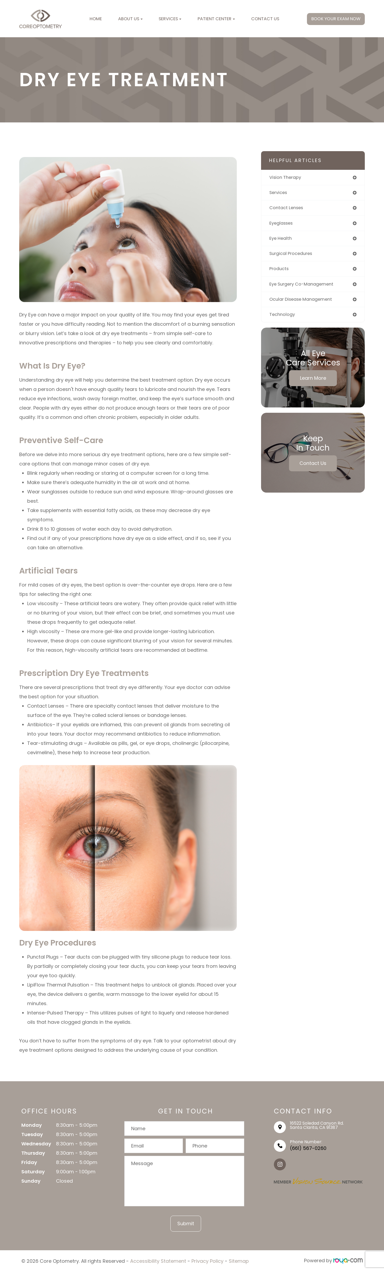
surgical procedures (293, 256)
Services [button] (170, 19)
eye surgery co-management (304, 287)
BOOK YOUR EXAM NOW (336, 19)
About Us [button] (130, 19)
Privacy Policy (207, 1260)
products (280, 272)
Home (96, 19)
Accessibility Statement (158, 1260)
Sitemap (239, 1260)
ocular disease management (303, 303)
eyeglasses (282, 224)
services (279, 193)
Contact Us (265, 19)
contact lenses (287, 209)
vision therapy (287, 177)
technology (283, 319)
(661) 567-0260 (308, 1148)
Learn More (313, 382)
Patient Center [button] (216, 19)
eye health (281, 240)
